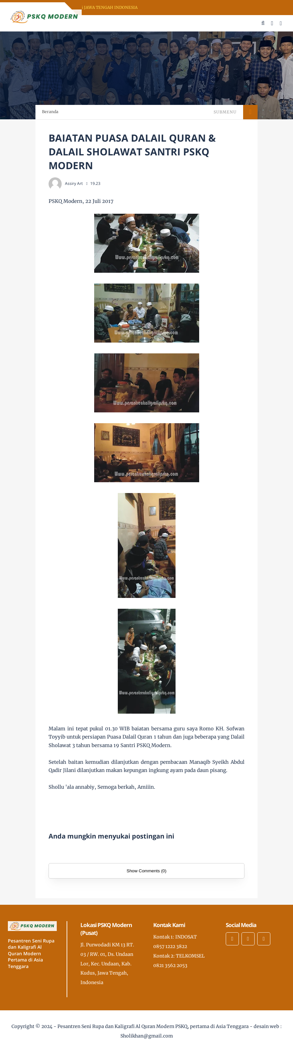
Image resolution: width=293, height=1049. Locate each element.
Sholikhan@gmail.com (146, 1036)
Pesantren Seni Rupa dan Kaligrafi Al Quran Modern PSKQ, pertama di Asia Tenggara (153, 1026)
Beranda (50, 111)
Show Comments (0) (146, 870)
